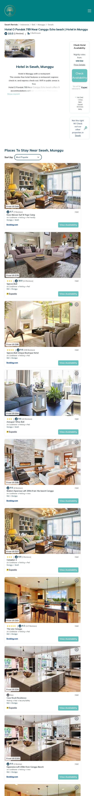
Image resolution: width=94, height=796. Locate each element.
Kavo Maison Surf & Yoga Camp (21, 194)
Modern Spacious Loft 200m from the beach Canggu (70, 743)
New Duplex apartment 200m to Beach (24, 673)
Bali (33, 24)
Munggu (41, 24)
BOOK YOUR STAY (47, 760)
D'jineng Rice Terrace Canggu (63, 386)
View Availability (33, 203)
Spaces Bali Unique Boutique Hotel (23, 242)
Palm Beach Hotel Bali (32, 770)
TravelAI (30, 777)
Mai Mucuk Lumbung (16, 433)
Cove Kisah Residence (60, 338)
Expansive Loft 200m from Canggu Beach (25, 386)
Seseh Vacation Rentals (17, 729)
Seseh (50, 24)
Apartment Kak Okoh (60, 625)
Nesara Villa (12, 481)
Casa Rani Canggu (58, 529)
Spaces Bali (55, 194)
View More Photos (16, 53)
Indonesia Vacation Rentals (17, 745)
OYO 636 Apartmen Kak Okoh (63, 577)
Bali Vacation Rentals (17, 737)
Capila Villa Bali (14, 625)
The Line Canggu (14, 338)
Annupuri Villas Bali (59, 242)
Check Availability (79, 75)
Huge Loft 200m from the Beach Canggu (25, 529)
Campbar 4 (55, 290)
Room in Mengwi (57, 673)
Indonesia (24, 24)
